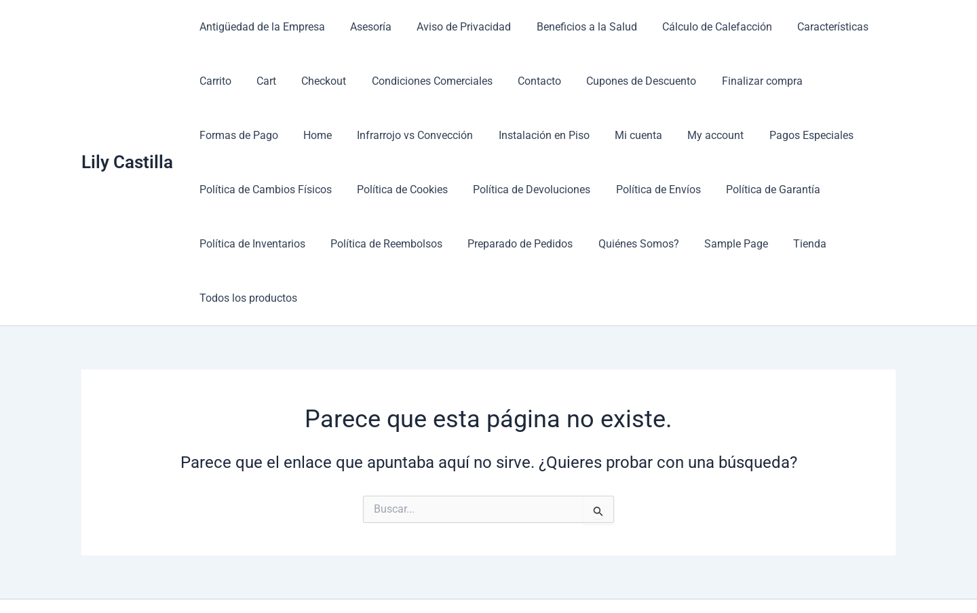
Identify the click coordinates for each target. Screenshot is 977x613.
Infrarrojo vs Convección (306, 135)
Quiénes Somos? (498, 243)
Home (211, 135)
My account (595, 135)
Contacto (523, 81)
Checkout (314, 81)
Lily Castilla (127, 135)
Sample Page (592, 243)
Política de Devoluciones (368, 189)
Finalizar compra (738, 81)
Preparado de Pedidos (383, 243)
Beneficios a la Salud (574, 26)
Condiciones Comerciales (419, 81)
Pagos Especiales (687, 135)
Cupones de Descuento (621, 81)
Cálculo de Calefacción (701, 26)
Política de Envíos (491, 189)
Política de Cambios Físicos (817, 135)
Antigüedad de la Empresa (260, 26)
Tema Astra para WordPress (635, 578)
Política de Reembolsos (253, 243)
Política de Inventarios (725, 189)
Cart (261, 81)
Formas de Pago (840, 81)
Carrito (213, 81)
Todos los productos (750, 243)
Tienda (662, 243)
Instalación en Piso (430, 135)
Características (813, 26)
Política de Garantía (603, 189)
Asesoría (365, 26)
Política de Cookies (242, 189)
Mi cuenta (521, 135)
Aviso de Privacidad (455, 26)
